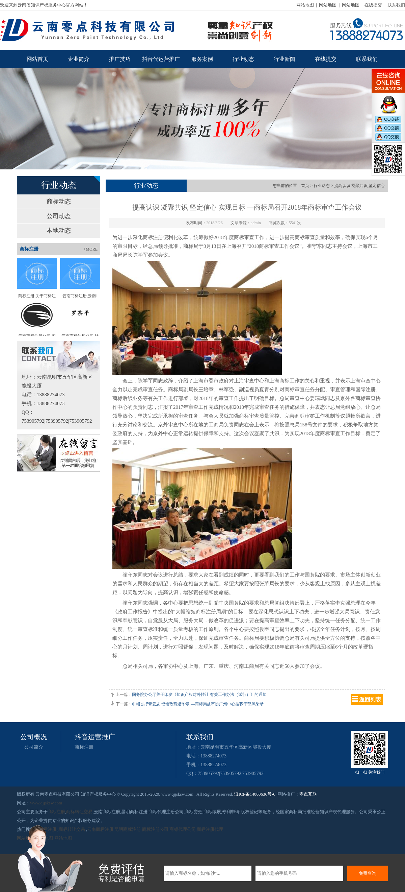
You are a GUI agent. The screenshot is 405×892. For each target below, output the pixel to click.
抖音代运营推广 (161, 59)
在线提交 (373, 4)
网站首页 (37, 59)
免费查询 (367, 873)
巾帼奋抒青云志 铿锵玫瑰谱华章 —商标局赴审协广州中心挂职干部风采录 (198, 704)
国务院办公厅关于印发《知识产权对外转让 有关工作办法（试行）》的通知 (199, 694)
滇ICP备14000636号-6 (254, 794)
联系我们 (396, 4)
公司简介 (33, 747)
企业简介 (78, 59)
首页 (305, 185)
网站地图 (305, 4)
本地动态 (59, 230)
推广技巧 (120, 59)
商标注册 (84, 747)
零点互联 (308, 794)
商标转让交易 (79, 811)
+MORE (91, 249)
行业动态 (243, 59)
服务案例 (202, 59)
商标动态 (59, 201)
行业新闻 (284, 59)
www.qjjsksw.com (46, 802)
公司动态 (59, 216)
